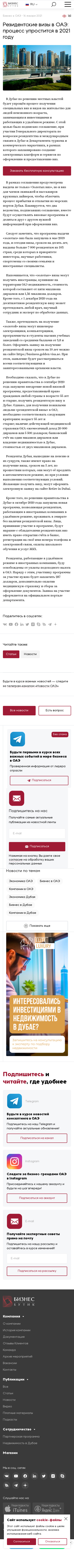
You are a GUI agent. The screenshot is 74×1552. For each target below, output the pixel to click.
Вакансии (10, 1363)
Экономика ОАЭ (21, 881)
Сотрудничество (19, 1429)
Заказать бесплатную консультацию (37, 171)
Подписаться (39, 780)
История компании (16, 1330)
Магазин (10, 1453)
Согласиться (21, 1541)
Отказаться (52, 1541)
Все (5, 1387)
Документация (14, 1337)
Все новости (19, 710)
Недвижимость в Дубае (20, 1443)
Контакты (9, 1370)
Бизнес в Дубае (20, 905)
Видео (7, 1406)
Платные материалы (18, 1413)
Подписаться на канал (37, 1138)
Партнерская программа (21, 1436)
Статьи (11, 654)
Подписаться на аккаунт (37, 1198)
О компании (12, 1323)
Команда (9, 1350)
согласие (16, 859)
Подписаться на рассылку (37, 1271)
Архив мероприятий (17, 1356)
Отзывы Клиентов (15, 1343)
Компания (13, 1316)
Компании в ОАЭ (21, 889)
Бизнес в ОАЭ (50, 881)
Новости (30, 654)
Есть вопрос (55, 710)
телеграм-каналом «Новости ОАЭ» (33, 686)
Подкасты (10, 1419)
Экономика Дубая (22, 897)
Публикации (15, 1379)
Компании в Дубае (22, 913)
